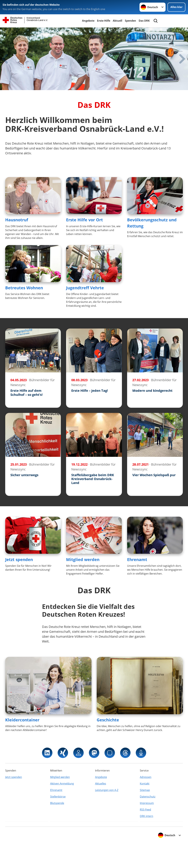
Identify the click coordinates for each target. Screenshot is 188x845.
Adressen (145, 777)
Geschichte (108, 720)
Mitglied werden (82, 559)
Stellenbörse (58, 796)
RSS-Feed (145, 809)
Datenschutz (147, 796)
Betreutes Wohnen (24, 287)
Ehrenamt (137, 559)
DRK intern (146, 816)
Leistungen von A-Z (106, 790)
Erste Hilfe (103, 20)
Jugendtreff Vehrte (85, 287)
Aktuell (117, 20)
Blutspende (57, 803)
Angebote (88, 20)
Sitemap (145, 790)
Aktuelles (100, 783)
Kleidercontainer (22, 720)
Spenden (130, 20)
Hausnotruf (16, 219)
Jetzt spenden (19, 559)
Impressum (147, 803)
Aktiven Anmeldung (62, 783)
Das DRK (144, 20)
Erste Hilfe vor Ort (84, 219)
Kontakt (144, 783)
